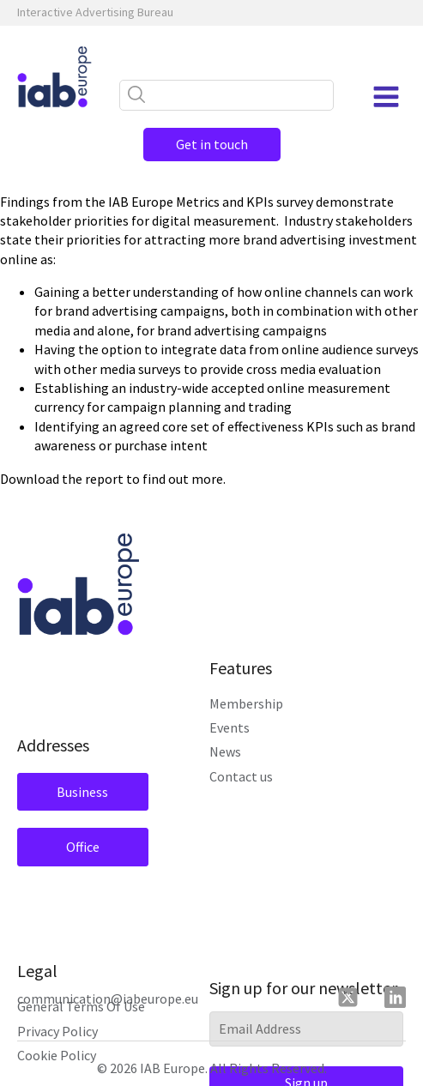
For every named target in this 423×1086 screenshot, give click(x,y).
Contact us (241, 776)
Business (82, 791)
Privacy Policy (57, 1031)
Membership (246, 703)
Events (229, 727)
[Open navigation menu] (386, 97)
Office (83, 846)
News (225, 751)
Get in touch (212, 144)
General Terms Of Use (81, 1006)
